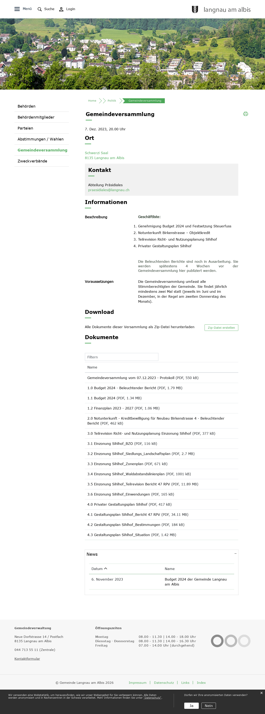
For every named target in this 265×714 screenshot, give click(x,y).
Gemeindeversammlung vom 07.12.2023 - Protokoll (130, 379)
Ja (191, 706)
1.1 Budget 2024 (101, 402)
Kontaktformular (27, 680)
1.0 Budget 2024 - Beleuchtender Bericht (121, 391)
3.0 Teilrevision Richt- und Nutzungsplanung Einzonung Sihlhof (139, 441)
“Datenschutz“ (152, 697)
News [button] (92, 580)
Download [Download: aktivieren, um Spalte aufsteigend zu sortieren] (224, 369)
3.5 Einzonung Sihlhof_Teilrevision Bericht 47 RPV (128, 502)
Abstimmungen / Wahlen (41, 140)
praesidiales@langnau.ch (108, 191)
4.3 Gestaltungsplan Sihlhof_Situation (118, 560)
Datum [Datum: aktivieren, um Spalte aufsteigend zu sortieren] (97, 596)
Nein (208, 706)
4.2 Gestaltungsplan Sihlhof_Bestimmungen (123, 549)
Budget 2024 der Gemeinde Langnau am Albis (174, 606)
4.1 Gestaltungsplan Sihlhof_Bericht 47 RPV (123, 537)
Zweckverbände (32, 162)
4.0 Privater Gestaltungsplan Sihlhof (117, 525)
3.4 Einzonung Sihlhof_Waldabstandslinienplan (126, 491)
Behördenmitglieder (36, 118)
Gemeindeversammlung (42, 151)
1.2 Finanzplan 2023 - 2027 (110, 414)
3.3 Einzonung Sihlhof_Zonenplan (115, 479)
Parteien (25, 129)
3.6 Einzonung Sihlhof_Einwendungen (118, 514)
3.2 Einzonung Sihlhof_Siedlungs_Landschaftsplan (128, 467)
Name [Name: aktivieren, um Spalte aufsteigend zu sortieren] (92, 369)
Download (226, 380)
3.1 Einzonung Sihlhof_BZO (110, 456)
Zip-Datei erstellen (221, 329)
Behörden (26, 107)
